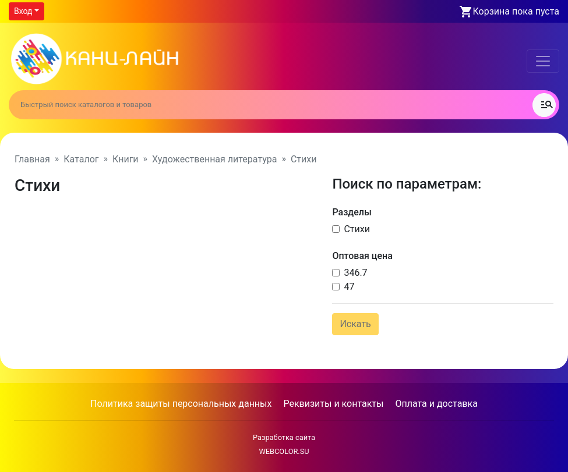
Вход (23, 11)
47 (349, 286)
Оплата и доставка (436, 403)
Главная (32, 159)
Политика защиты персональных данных (180, 403)
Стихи (357, 229)
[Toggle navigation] (543, 61)
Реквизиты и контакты (333, 403)
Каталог (80, 159)
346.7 (355, 272)
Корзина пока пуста (516, 11)
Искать (355, 323)
